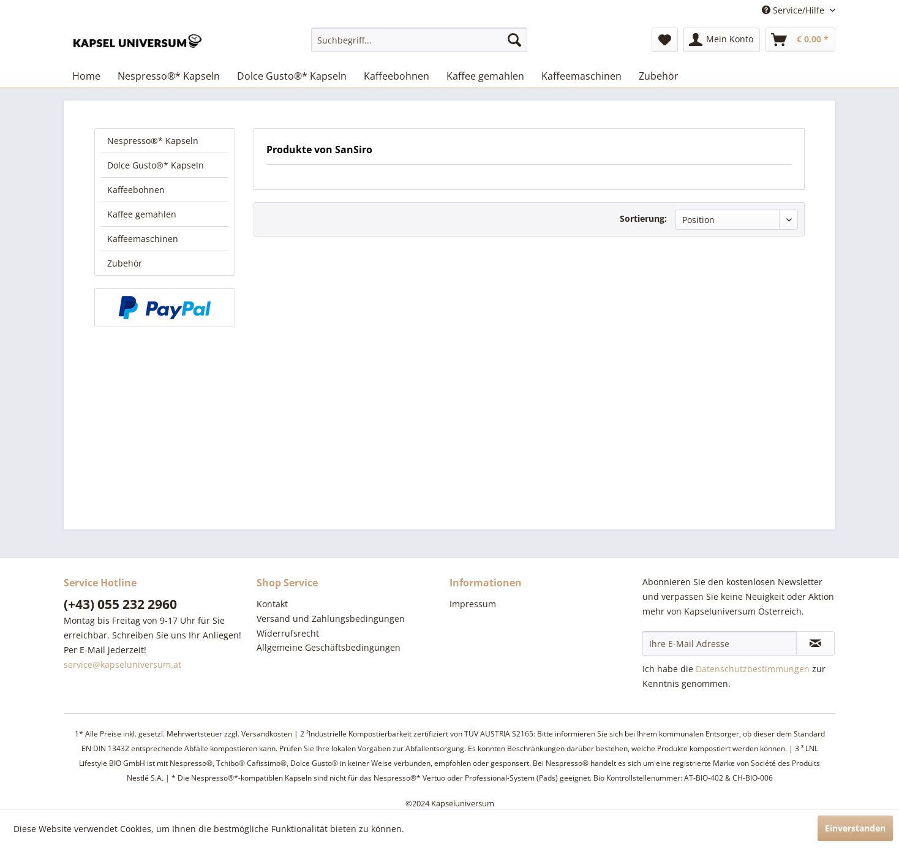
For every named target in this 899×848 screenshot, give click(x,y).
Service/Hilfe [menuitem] (794, 10)
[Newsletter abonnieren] (815, 643)
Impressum (473, 604)
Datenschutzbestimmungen (753, 669)
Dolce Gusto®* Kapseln (155, 165)
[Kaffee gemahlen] (485, 76)
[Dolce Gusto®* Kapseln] (291, 76)
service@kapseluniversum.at (122, 664)
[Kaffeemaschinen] (581, 76)
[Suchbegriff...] (419, 40)
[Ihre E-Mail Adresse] (719, 643)
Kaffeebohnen (136, 189)
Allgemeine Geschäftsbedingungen (329, 647)
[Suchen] (514, 40)
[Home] (86, 76)
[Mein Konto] (721, 40)
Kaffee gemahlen (141, 214)
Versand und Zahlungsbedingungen (331, 618)
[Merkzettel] (665, 40)
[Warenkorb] (800, 40)
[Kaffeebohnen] (396, 76)
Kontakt (272, 604)
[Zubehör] (658, 76)
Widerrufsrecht (288, 633)
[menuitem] (419, 40)
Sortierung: (643, 218)
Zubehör (124, 263)
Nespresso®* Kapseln (152, 140)
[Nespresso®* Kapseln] (168, 76)
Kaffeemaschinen (142, 238)
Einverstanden (855, 828)
